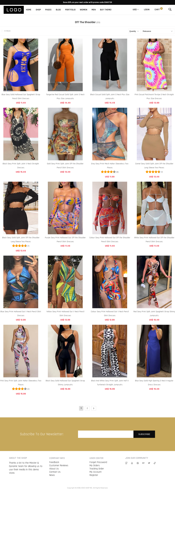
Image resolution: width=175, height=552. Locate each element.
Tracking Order (97, 468)
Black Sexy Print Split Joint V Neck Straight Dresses (21, 165)
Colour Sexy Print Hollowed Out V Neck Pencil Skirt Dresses (110, 313)
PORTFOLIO (70, 9)
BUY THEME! (106, 9)
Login (146, 9)
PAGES (48, 9)
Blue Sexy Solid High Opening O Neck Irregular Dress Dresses (154, 382)
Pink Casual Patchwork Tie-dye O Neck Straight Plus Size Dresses (154, 96)
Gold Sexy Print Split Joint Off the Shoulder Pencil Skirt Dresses (65, 165)
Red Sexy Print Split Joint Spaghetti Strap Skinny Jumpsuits (154, 313)
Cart (157, 9)
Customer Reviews (58, 465)
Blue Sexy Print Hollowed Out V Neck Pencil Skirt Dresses (20, 313)
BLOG (58, 9)
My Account (96, 472)
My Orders (95, 465)
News (52, 475)
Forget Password (98, 462)
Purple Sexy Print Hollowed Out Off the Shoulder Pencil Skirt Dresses (65, 239)
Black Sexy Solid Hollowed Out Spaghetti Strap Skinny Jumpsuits (65, 382)
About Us (54, 468)
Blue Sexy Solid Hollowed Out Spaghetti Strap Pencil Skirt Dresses (21, 96)
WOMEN (83, 9)
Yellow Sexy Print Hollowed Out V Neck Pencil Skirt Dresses (65, 313)
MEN (94, 9)
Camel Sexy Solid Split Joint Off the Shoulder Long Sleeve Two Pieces (154, 165)
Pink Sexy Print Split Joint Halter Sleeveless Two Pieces (20, 382)
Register (94, 475)
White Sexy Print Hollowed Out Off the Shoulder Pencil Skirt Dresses (154, 239)
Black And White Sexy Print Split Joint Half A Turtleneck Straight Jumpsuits (109, 382)
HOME (28, 9)
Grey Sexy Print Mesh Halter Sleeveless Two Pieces (109, 165)
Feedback (54, 462)
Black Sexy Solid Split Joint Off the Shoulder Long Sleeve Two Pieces (21, 239)
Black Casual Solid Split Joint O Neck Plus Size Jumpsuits (109, 96)
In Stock (5, 31)
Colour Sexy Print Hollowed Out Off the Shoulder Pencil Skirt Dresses (109, 239)
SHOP (38, 9)
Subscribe (144, 434)
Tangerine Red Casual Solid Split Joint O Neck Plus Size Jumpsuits (65, 96)
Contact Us (55, 472)
